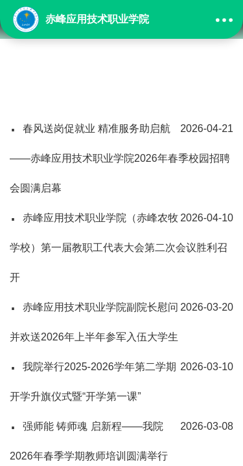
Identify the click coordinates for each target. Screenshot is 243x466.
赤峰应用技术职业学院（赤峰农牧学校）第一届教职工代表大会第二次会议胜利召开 (121, 243)
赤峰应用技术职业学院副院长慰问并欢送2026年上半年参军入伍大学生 (121, 317)
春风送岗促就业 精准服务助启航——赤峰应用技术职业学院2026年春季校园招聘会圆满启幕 (121, 154)
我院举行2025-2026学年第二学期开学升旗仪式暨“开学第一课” (121, 377)
